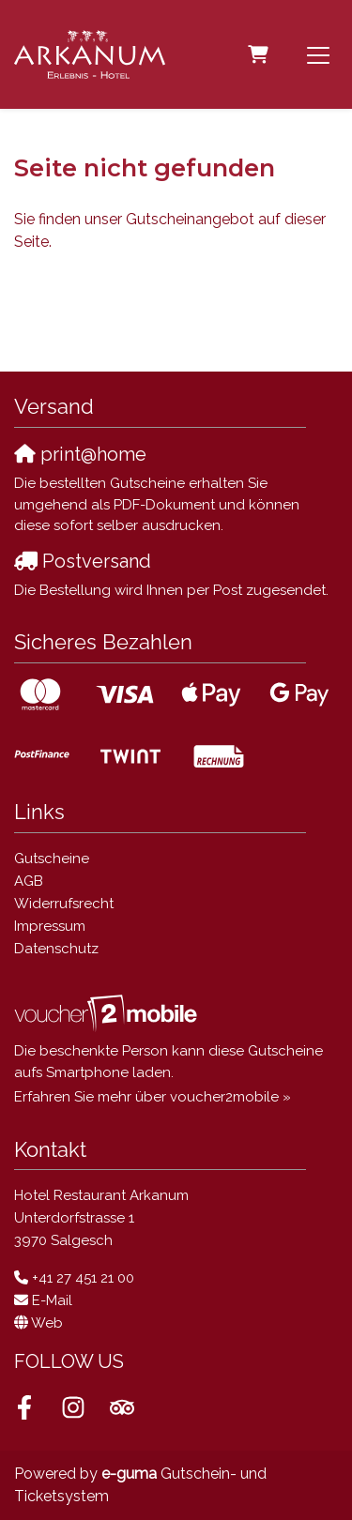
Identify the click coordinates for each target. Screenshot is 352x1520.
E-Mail (52, 1300)
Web (47, 1323)
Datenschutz (56, 948)
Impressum (49, 926)
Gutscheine (51, 858)
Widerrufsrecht (64, 903)
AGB (28, 881)
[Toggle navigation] (318, 54)
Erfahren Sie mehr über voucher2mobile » (152, 1096)
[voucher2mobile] (108, 1013)
